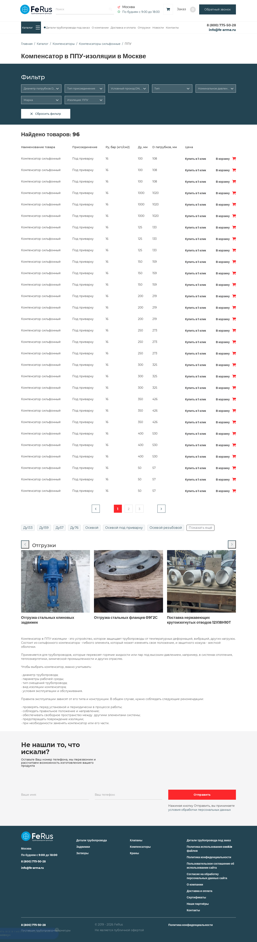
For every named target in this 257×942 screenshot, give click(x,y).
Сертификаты (196, 897)
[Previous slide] (25, 544)
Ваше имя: (28, 794)
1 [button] (117, 509)
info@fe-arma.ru (222, 30)
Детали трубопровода (91, 840)
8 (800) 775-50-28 (221, 25)
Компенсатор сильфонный (41, 158)
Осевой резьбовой (166, 527)
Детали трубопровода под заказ (68, 27)
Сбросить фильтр (45, 114)
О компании (100, 27)
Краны (134, 853)
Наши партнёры (198, 903)
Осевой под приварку (124, 527)
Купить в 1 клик (195, 158)
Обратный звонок (217, 9)
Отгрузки (144, 27)
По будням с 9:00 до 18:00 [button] (141, 11)
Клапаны (136, 840)
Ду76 (74, 527)
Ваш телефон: (105, 794)
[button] (96, 509)
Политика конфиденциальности (209, 857)
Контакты (172, 27)
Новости (158, 27)
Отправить (202, 794)
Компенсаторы (140, 846)
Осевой (91, 527)
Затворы (82, 853)
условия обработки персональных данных (199, 810)
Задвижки (83, 846)
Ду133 (28, 527)
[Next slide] (232, 544)
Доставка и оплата (123, 27)
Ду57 (60, 527)
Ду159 (44, 527)
